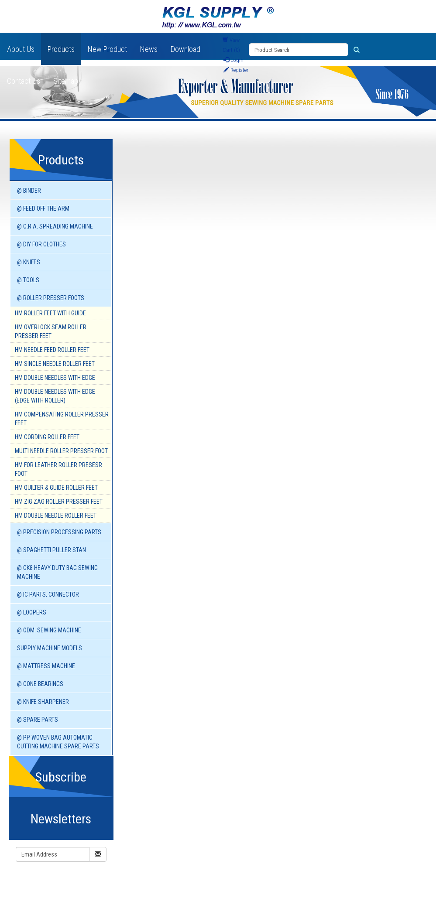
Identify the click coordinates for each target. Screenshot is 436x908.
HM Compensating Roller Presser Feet (62, 419)
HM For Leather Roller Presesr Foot (58, 469)
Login (233, 60)
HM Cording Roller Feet (47, 437)
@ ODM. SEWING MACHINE (49, 630)
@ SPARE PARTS (37, 719)
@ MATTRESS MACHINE (46, 665)
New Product (107, 49)
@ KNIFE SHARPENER (43, 701)
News (149, 49)
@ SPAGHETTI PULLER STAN (51, 549)
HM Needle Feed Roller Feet (52, 349)
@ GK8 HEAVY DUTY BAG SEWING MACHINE (57, 572)
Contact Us (23, 80)
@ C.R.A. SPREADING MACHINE (55, 226)
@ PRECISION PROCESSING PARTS (59, 532)
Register (235, 70)
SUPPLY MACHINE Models (49, 648)
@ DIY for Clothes (41, 244)
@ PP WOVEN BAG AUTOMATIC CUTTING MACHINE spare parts (58, 742)
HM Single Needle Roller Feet (55, 363)
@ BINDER (29, 190)
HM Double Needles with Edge (55, 377)
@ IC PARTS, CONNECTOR (48, 594)
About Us (20, 49)
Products (61, 49)
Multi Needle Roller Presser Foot (61, 450)
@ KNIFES (28, 262)
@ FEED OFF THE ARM (43, 208)
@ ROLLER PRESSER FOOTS (50, 297)
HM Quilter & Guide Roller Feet (56, 487)
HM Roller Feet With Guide (50, 313)
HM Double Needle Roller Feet (55, 515)
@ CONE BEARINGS (40, 683)
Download (185, 49)
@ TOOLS (28, 279)
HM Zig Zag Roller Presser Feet (59, 501)
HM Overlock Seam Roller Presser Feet (50, 331)
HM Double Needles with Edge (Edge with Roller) (55, 396)
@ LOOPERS (31, 612)
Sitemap (65, 80)
